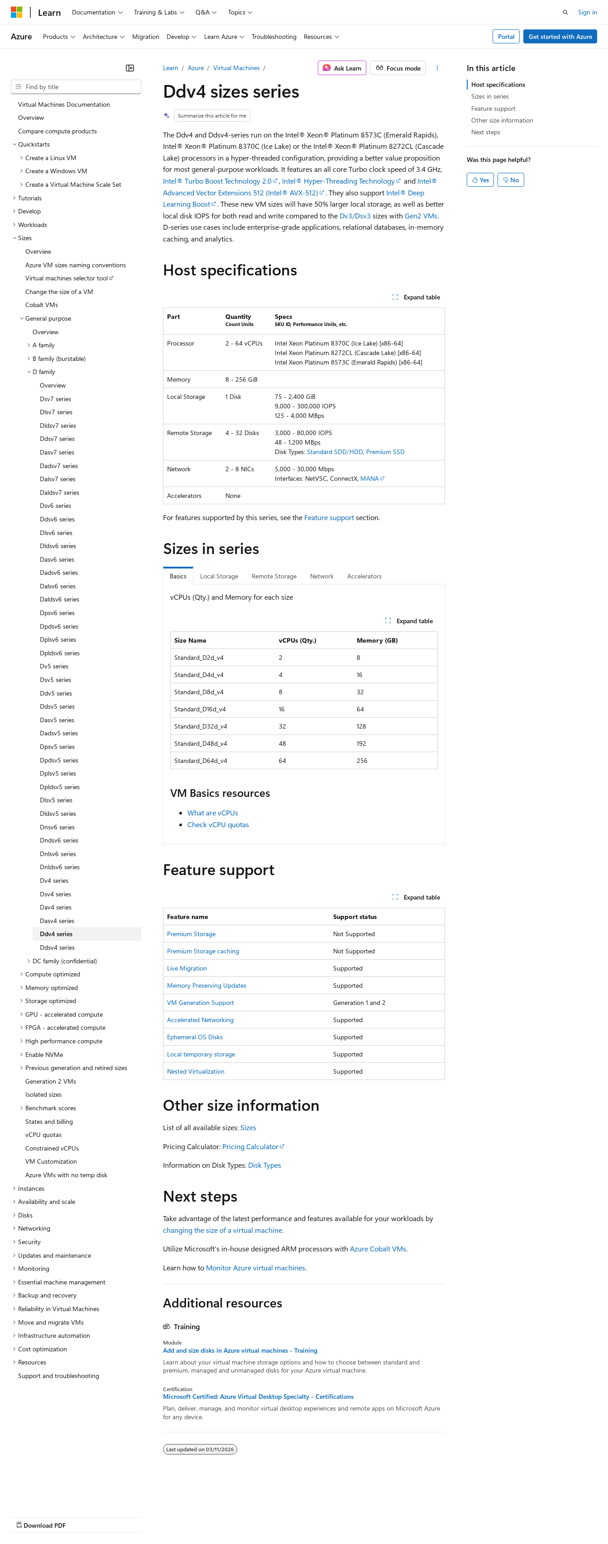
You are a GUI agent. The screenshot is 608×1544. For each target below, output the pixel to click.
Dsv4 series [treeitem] (55, 894)
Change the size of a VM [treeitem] (59, 291)
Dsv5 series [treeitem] (55, 679)
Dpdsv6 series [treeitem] (59, 626)
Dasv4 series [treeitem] (57, 920)
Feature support (329, 517)
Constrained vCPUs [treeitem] (52, 1148)
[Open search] (565, 12)
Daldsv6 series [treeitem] (59, 599)
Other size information (502, 120)
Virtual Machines (236, 67)
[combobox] (76, 87)
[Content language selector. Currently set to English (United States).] (52, 1494)
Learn (170, 67)
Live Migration (187, 968)
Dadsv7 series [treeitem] (59, 465)
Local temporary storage (201, 1054)
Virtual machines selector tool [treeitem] (66, 278)
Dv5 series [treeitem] (54, 666)
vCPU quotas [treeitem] (43, 1134)
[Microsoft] (17, 12)
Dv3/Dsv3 (355, 215)
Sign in (587, 12)
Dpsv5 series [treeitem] (57, 746)
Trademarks (375, 1516)
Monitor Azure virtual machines (255, 1267)
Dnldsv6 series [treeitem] (60, 866)
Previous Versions (82, 1516)
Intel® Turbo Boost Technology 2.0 (217, 180)
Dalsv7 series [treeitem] (58, 478)
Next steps (485, 132)
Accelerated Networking (200, 1019)
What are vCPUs (212, 812)
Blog (123, 1516)
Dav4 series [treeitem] (56, 907)
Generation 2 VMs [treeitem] (50, 1081)
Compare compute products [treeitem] (57, 131)
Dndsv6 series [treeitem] (59, 840)
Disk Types (264, 1165)
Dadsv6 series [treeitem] (59, 572)
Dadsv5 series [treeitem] (59, 733)
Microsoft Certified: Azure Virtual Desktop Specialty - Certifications (258, 1396)
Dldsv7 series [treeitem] (58, 425)
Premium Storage (191, 933)
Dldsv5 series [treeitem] (58, 813)
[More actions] (437, 68)
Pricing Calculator (250, 1146)
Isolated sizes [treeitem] (43, 1094)
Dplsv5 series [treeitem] (58, 773)
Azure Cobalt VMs (378, 1248)
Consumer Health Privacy (260, 1516)
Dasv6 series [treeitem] (57, 559)
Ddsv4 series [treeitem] (57, 947)
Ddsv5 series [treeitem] (57, 706)
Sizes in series (490, 96)
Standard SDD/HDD (335, 451)
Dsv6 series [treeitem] (55, 505)
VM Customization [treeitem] (51, 1161)
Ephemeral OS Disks (195, 1036)
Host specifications (498, 84)
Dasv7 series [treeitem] (57, 452)
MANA (369, 478)
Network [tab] (322, 576)
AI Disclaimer (29, 1516)
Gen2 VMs (421, 215)
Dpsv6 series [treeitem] (57, 612)
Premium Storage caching (203, 951)
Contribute (162, 1516)
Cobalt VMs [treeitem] (41, 304)
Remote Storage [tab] (274, 576)
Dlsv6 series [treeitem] (56, 532)
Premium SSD (385, 451)
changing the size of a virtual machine (222, 1230)
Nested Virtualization (196, 1071)
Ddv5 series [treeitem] (56, 693)
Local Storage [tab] (219, 576)
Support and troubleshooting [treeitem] (58, 1375)
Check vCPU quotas (218, 824)
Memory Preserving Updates (206, 985)
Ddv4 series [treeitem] (56, 933)
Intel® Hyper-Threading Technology (338, 180)
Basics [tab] (178, 576)
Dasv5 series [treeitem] (57, 719)
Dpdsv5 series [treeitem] (59, 760)
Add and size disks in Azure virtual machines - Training (240, 1350)
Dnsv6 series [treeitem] (57, 827)
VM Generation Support (200, 1002)
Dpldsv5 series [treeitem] (60, 786)
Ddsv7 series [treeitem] (57, 438)
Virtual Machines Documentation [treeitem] (64, 104)
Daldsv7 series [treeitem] (59, 492)
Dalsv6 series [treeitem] (58, 586)
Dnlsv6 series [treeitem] (58, 853)
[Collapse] (130, 68)
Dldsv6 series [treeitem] (58, 545)
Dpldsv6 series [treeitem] (60, 653)
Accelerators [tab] (364, 576)
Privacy (198, 1516)
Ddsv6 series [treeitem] (57, 519)
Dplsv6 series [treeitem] (58, 639)
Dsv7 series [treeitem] (55, 398)
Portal (506, 36)
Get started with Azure (560, 36)
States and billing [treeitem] (49, 1121)
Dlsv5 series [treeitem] (56, 800)
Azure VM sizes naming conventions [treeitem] (75, 264)
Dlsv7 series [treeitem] (56, 411)
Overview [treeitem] (31, 117)
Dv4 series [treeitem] (54, 880)
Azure (196, 67)
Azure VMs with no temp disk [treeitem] (66, 1174)
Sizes (248, 1127)
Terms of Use (331, 1516)
